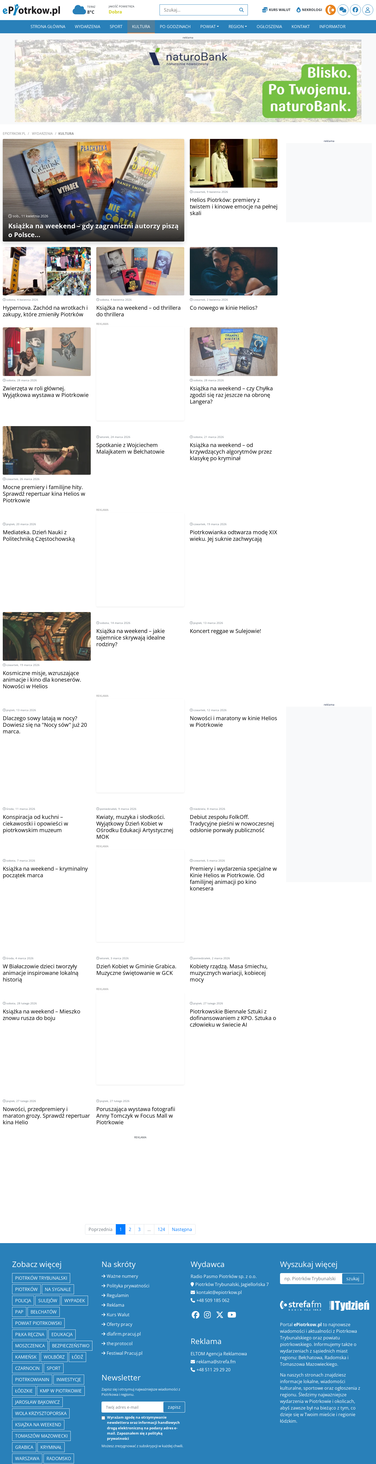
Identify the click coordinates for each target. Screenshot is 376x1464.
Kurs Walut (276, 10)
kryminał (51, 1447)
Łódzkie (24, 1391)
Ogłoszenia (269, 26)
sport (54, 1368)
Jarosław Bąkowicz (37, 1402)
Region (236, 26)
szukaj (352, 1279)
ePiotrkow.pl (14, 133)
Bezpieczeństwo (70, 1346)
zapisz (174, 1407)
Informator (332, 26)
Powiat (208, 26)
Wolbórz (54, 1357)
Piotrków (26, 1289)
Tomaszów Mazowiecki (41, 1436)
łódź (77, 1357)
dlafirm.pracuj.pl (124, 1334)
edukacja (62, 1334)
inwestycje (68, 1380)
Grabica (24, 1447)
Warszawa (27, 1458)
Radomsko (58, 1458)
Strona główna (48, 26)
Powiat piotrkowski (38, 1323)
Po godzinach (175, 26)
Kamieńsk (26, 1357)
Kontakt (301, 26)
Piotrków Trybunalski (41, 1278)
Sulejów (47, 1301)
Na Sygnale (58, 1289)
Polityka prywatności (128, 1286)
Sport (116, 26)
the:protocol (120, 1343)
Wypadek (74, 1301)
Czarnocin (27, 1368)
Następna (182, 1229)
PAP (19, 1312)
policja (23, 1301)
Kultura (141, 26)
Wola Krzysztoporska (41, 1413)
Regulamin (118, 1295)
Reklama (115, 1305)
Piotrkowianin (32, 1380)
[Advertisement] (140, 381)
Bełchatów (44, 1312)
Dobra (115, 12)
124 (161, 1229)
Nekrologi (309, 10)
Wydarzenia (87, 26)
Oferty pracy (119, 1324)
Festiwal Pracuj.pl (124, 1353)
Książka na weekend (38, 1425)
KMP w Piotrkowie (61, 1391)
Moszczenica (30, 1346)
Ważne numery (122, 1276)
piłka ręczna (29, 1334)
